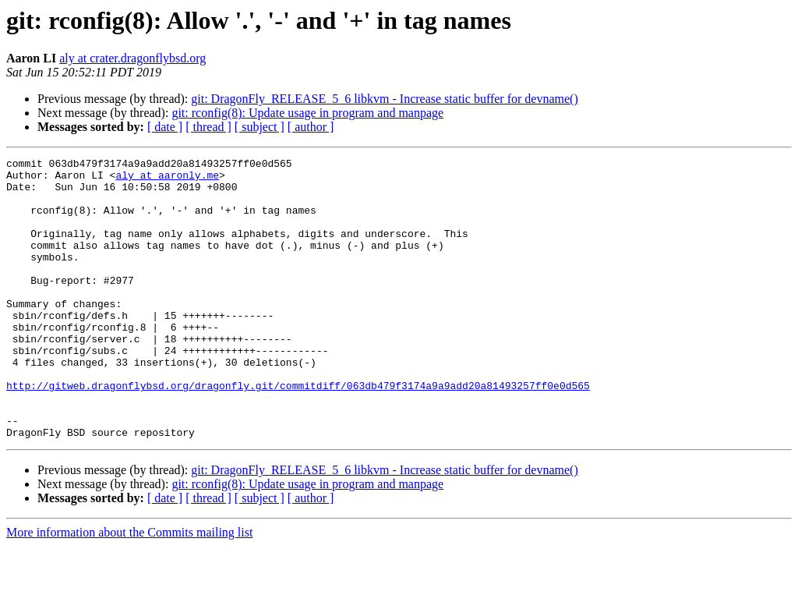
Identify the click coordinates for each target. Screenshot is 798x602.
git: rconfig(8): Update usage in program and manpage (307, 112)
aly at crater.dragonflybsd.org (132, 58)
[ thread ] (208, 126)
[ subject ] (259, 126)
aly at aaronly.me (167, 179)
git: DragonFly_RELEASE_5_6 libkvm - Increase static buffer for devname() (384, 98)
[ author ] (311, 126)
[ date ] (164, 126)
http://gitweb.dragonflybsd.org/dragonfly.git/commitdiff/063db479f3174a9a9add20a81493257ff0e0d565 (298, 432)
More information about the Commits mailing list (129, 588)
